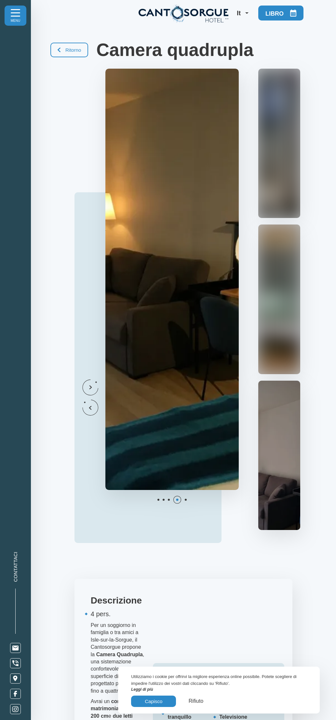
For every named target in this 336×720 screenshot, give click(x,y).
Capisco (153, 701)
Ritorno (69, 50)
